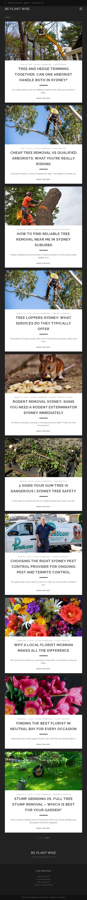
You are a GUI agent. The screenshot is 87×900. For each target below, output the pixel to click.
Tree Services (43, 882)
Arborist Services (61, 229)
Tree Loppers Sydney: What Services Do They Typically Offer (43, 323)
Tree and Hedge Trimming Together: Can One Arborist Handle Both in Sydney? (43, 74)
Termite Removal (60, 557)
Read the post (44, 98)
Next (47, 838)
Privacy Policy (15, 3)
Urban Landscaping (43, 885)
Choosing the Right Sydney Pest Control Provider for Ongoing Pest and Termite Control (43, 566)
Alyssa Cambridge (42, 64)
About (27, 3)
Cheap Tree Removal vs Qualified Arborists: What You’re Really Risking (43, 158)
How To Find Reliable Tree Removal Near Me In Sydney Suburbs (43, 239)
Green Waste (43, 876)
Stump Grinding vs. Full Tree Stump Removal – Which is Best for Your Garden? (43, 804)
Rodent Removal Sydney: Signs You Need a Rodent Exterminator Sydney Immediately (43, 407)
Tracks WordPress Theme (33, 897)
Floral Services (62, 641)
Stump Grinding (43, 879)
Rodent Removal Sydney (61, 397)
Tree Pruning (59, 64)
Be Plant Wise (17, 9)
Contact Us (37, 3)
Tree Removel (59, 148)
